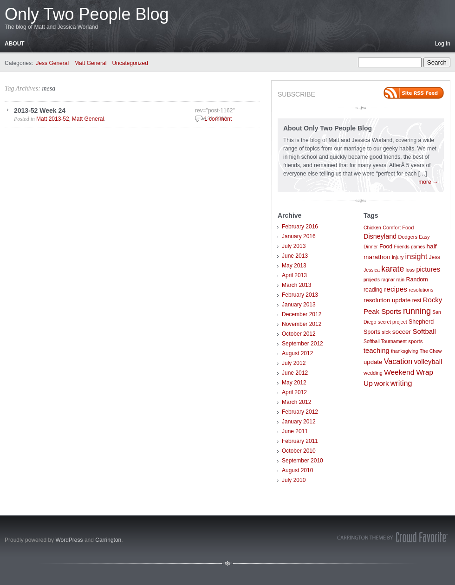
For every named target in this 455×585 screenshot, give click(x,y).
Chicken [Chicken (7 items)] (372, 227)
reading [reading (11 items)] (373, 289)
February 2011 (300, 441)
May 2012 (294, 382)
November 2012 (301, 324)
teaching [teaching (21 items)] (377, 350)
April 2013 (294, 275)
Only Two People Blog (87, 14)
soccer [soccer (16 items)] (401, 331)
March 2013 (296, 285)
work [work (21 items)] (381, 383)
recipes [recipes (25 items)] (395, 289)
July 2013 (294, 246)
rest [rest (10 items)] (417, 300)
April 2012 (294, 392)
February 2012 (300, 412)
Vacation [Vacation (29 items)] (398, 361)
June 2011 (295, 431)
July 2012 (294, 363)
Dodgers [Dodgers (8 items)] (407, 237)
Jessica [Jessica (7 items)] (372, 270)
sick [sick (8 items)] (386, 332)
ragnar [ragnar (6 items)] (388, 279)
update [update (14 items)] (373, 361)
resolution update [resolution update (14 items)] (387, 300)
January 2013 (299, 304)
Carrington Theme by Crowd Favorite (392, 537)
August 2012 (297, 353)
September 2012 (302, 343)
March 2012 (296, 402)
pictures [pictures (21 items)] (428, 269)
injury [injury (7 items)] (397, 257)
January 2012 (299, 421)
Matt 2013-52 (52, 119)
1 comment (218, 119)
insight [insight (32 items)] (416, 256)
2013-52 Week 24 (39, 110)
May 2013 (294, 265)
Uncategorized (130, 63)
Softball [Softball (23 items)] (424, 331)
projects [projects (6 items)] (372, 279)
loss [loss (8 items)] (410, 270)
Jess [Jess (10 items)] (434, 257)
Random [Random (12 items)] (417, 279)
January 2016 (299, 236)
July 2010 (294, 480)
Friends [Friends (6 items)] (401, 246)
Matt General (90, 63)
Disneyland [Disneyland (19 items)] (380, 236)
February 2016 (300, 226)
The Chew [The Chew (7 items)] (431, 351)
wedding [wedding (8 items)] (373, 373)
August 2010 (297, 470)
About (15, 43)
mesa (48, 88)
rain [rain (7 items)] (400, 279)
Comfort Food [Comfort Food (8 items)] (398, 227)
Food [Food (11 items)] (385, 246)
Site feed (414, 93)
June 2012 (295, 373)
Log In (442, 43)
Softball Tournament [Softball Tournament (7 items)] (385, 341)
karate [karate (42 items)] (392, 268)
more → (428, 182)
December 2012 (301, 314)
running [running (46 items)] (417, 311)
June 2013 (295, 256)
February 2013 (300, 295)
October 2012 (299, 334)
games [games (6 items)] (418, 246)
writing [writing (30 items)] (401, 383)
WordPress (69, 540)
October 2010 (299, 451)
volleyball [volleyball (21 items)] (428, 361)
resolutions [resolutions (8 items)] (421, 289)
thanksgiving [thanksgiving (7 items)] (404, 351)
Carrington (108, 540)
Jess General (52, 63)
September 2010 (302, 460)
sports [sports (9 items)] (415, 341)
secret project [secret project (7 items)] (392, 322)
